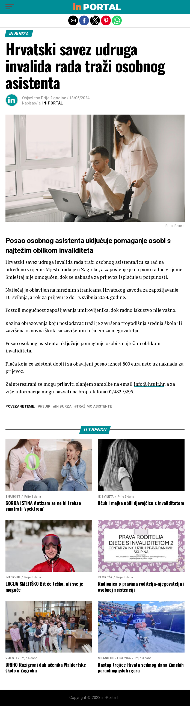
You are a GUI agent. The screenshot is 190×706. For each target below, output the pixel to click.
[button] (9, 7)
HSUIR (45, 406)
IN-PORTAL (52, 103)
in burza (63, 406)
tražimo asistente (94, 406)
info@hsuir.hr (149, 384)
